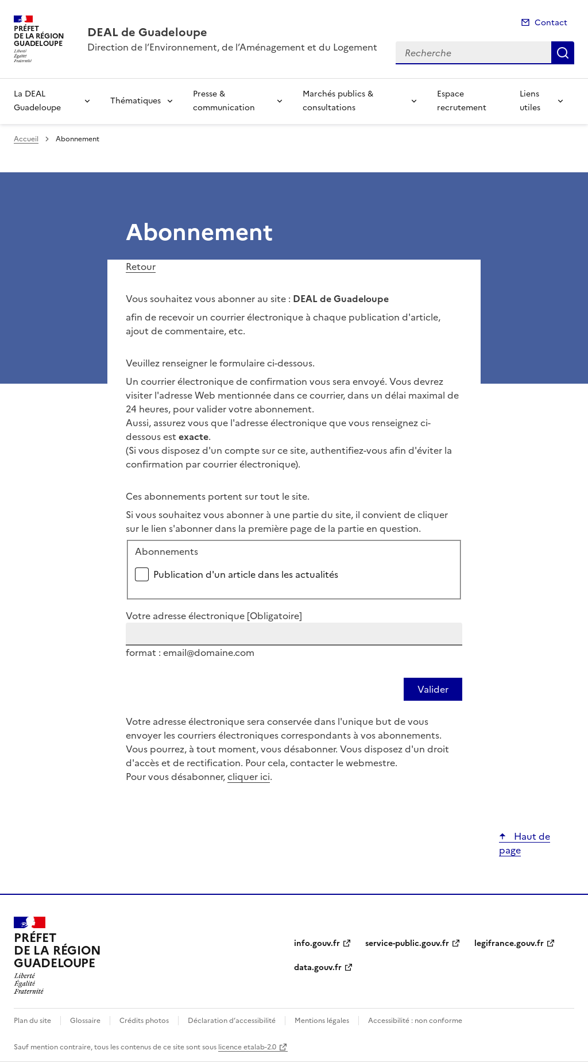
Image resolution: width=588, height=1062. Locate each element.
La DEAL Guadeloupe (37, 101)
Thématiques (135, 101)
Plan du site (32, 1020)
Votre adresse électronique (214, 616)
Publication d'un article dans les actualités (245, 574)
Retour (141, 266)
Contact (551, 23)
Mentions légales (322, 1020)
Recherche (562, 52)
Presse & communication (224, 101)
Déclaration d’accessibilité (232, 1020)
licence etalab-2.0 (247, 1047)
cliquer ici (248, 776)
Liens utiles (530, 101)
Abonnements (166, 551)
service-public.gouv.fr (407, 943)
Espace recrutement (461, 101)
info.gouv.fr (317, 943)
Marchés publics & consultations (338, 101)
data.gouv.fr (318, 967)
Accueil (26, 139)
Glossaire (85, 1020)
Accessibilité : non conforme (415, 1020)
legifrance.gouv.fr (509, 943)
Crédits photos (144, 1020)
